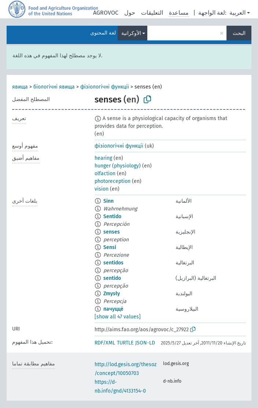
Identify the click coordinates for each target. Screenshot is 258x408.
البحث (239, 33)
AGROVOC (105, 12)
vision (101, 189)
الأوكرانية (131, 33)
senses (111, 232)
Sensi (109, 247)
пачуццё (113, 309)
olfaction (105, 173)
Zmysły (111, 293)
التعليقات (152, 12)
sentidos (113, 263)
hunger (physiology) (118, 166)
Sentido (112, 216)
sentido (112, 278)
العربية (237, 12)
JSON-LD (145, 343)
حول (129, 12)
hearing (103, 158)
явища (20, 87)
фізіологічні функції (104, 87)
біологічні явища (54, 87)
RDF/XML (105, 343)
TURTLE (125, 343)
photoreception (112, 181)
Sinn (108, 201)
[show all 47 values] (118, 317)
